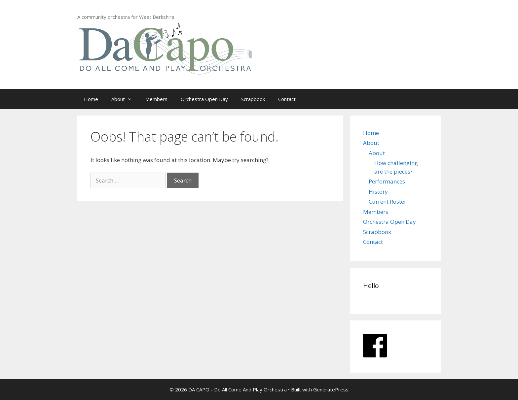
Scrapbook (253, 99)
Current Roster (387, 201)
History (378, 191)
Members (156, 99)
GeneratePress (331, 389)
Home (91, 99)
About (125, 99)
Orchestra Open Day (204, 99)
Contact (287, 99)
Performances (387, 181)
